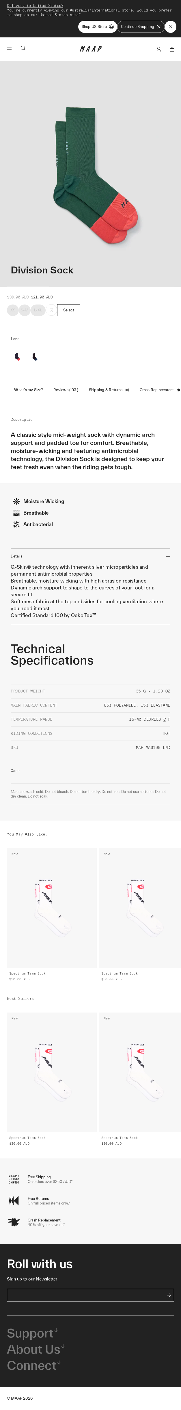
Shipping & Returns (109, 390)
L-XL (38, 310)
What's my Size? (28, 390)
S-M (25, 310)
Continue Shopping (141, 26)
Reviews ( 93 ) (66, 390)
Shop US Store (98, 26)
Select (68, 310)
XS (13, 310)
